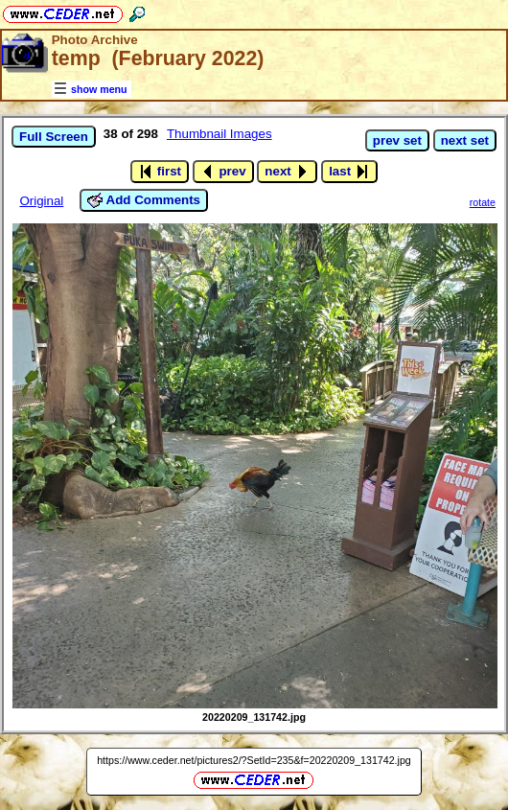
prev (223, 171)
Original (41, 201)
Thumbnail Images (219, 134)
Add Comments (143, 200)
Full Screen (53, 136)
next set (465, 140)
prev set (397, 140)
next (287, 171)
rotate (483, 202)
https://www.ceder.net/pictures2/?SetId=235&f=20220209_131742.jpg (254, 760)
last (349, 171)
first (159, 171)
